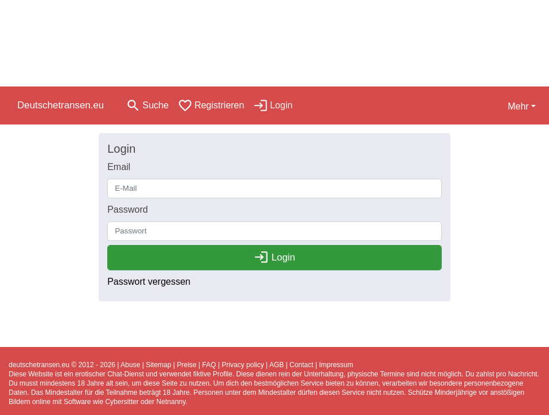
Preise (187, 365)
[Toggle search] (147, 105)
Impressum (336, 365)
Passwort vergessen (148, 281)
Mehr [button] (517, 106)
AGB (276, 365)
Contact (301, 365)
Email (118, 167)
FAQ (209, 365)
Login (274, 257)
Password (127, 209)
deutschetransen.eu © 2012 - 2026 (62, 365)
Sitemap (158, 365)
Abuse (130, 365)
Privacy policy (242, 365)
